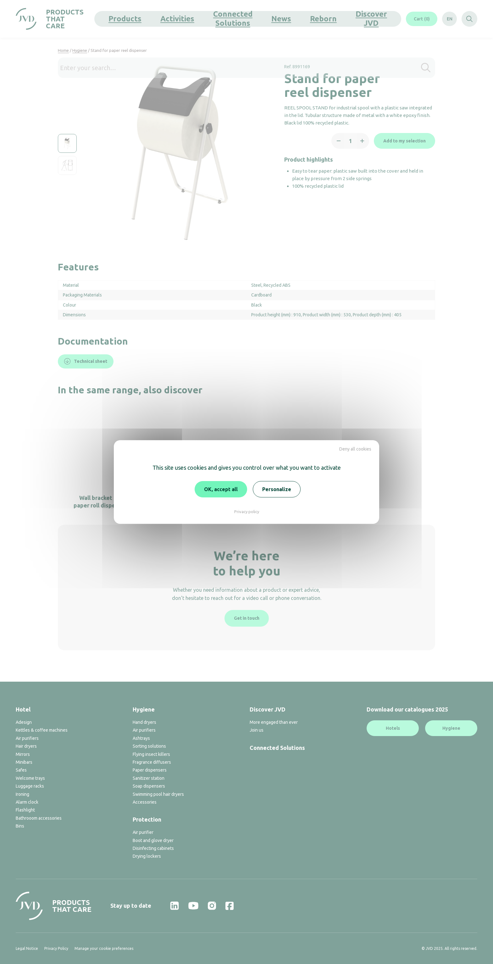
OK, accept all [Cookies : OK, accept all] (221, 489)
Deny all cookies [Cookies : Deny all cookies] (355, 449)
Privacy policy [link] (246, 511)
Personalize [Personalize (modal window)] (276, 489)
